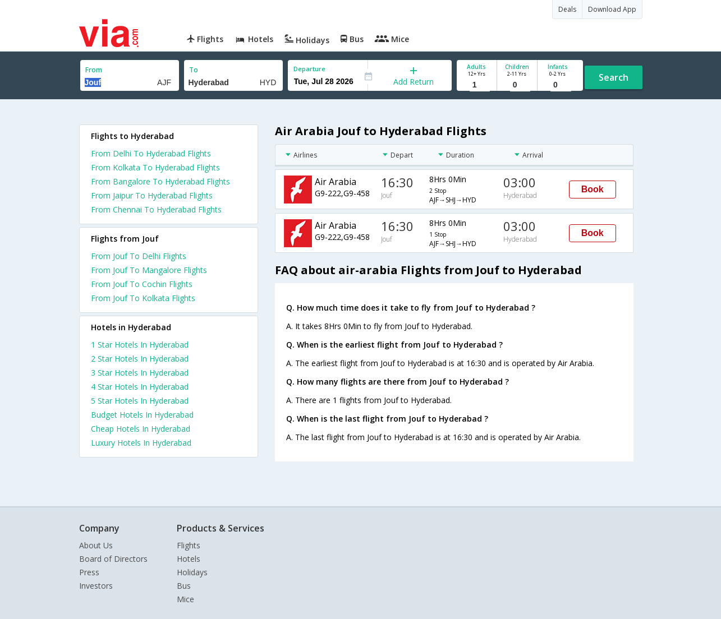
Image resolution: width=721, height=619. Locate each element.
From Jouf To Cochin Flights (141, 284)
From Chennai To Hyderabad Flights (156, 209)
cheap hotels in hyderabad (140, 428)
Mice (185, 599)
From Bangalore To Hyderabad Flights (160, 181)
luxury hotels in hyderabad (141, 442)
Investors (96, 585)
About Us (96, 545)
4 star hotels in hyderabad (140, 386)
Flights (188, 545)
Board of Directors (113, 558)
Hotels (188, 558)
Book (592, 189)
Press (89, 572)
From (93, 70)
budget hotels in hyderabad (142, 414)
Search (613, 77)
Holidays (192, 572)
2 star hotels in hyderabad (140, 358)
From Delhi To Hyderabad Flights (151, 153)
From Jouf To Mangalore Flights (149, 270)
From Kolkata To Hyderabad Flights (155, 167)
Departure (309, 68)
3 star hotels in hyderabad (140, 372)
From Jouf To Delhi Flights (138, 256)
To (193, 70)
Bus (184, 585)
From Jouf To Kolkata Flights (143, 298)
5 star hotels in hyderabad (140, 400)
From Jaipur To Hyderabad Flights (152, 195)
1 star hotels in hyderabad (140, 344)
